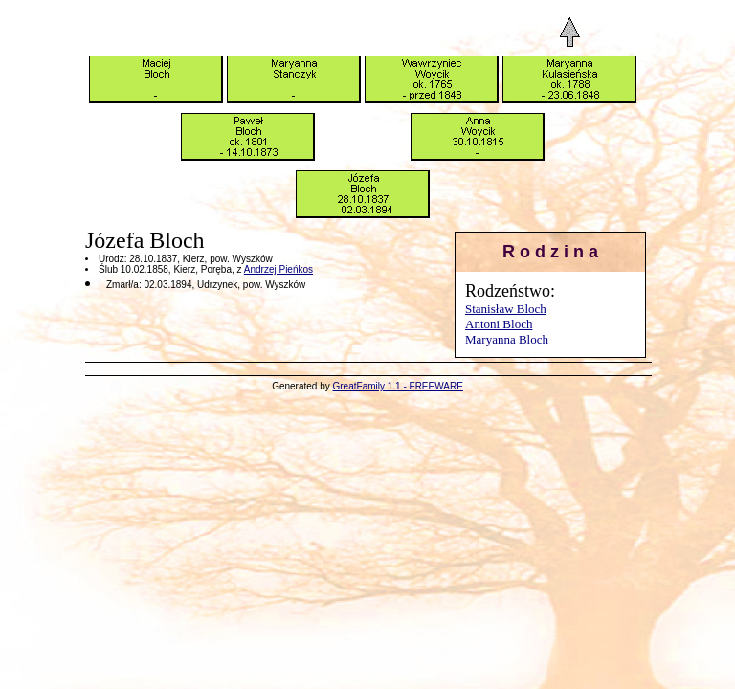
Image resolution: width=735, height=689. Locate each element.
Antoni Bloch (498, 324)
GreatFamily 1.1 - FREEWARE (398, 386)
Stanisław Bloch (505, 308)
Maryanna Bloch (506, 339)
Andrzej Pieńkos (278, 269)
